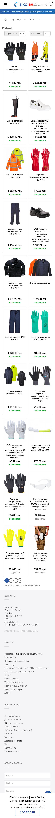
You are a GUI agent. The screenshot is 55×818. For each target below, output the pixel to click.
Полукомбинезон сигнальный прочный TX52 (40, 69)
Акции (7, 693)
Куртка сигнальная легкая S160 (14, 176)
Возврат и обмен (12, 726)
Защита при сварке (13, 689)
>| (20, 580)
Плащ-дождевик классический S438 (14, 392)
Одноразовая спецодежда (16, 661)
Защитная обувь (12, 679)
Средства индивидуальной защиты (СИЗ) (23, 654)
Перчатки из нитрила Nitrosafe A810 (40, 338)
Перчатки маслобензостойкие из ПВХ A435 (40, 177)
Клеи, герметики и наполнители (19, 671)
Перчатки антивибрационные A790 (15, 69)
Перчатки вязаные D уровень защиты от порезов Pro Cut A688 (14, 555)
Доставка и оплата (13, 719)
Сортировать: (11, 34)
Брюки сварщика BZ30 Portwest (15, 338)
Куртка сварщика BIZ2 (40, 283)
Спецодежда (10, 657)
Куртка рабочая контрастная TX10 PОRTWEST (15, 285)
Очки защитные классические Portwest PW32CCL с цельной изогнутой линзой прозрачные (40, 504)
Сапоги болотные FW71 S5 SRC (15, 122)
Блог (6, 744)
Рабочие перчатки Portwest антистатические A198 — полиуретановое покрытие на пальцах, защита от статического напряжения (15, 454)
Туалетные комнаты (13, 682)
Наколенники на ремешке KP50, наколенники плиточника (40, 557)
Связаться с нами (12, 751)
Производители (18, 19)
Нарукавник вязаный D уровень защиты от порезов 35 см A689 (40, 447)
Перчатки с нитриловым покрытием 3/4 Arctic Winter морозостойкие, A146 (15, 504)
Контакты (8, 734)
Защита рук (9, 664)
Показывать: (36, 34)
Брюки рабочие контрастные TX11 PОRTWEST (14, 231)
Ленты (7, 675)
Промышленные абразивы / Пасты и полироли (26, 668)
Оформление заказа (13, 723)
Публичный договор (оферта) (18, 730)
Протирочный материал (15, 686)
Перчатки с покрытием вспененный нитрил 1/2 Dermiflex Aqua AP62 (40, 396)
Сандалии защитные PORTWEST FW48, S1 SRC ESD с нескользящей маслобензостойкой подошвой (40, 127)
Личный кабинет (12, 716)
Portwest (33, 19)
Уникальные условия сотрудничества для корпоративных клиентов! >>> (27, 12)
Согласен (27, 812)
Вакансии (8, 737)
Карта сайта (10, 748)
